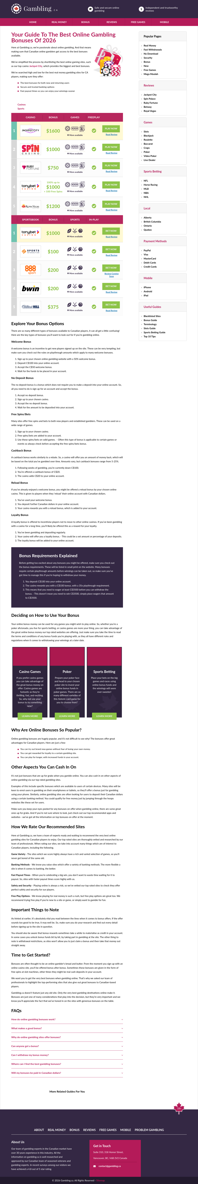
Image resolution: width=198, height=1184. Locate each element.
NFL (146, 180)
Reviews (112, 22)
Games (148, 122)
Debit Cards (150, 262)
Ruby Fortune (151, 102)
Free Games (138, 22)
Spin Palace (150, 98)
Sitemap (100, 1180)
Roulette (148, 139)
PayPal (147, 250)
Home (32, 22)
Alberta (147, 217)
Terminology (150, 324)
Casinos (22, 104)
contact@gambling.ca (110, 1166)
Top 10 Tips (150, 336)
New (146, 65)
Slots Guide (150, 328)
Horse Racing (150, 184)
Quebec (148, 229)
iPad (146, 295)
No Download (151, 53)
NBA (146, 192)
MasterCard (150, 258)
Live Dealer (149, 160)
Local (147, 208)
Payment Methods (155, 241)
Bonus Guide (150, 320)
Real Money (59, 22)
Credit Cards (150, 266)
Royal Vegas (150, 110)
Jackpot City (35, 66)
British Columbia (152, 221)
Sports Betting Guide (154, 332)
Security (148, 57)
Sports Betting (153, 171)
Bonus (85, 22)
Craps (147, 147)
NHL (146, 196)
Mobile (164, 22)
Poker (147, 151)
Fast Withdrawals (153, 49)
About (39, 1130)
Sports (21, 108)
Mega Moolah (151, 74)
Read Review (111, 134)
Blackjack (149, 135)
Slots (146, 131)
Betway (148, 106)
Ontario (148, 225)
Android (148, 291)
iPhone (147, 287)
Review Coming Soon (111, 275)
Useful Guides (152, 307)
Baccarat (148, 143)
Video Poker (150, 156)
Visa (146, 254)
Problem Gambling (149, 1130)
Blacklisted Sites (152, 316)
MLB (146, 188)
